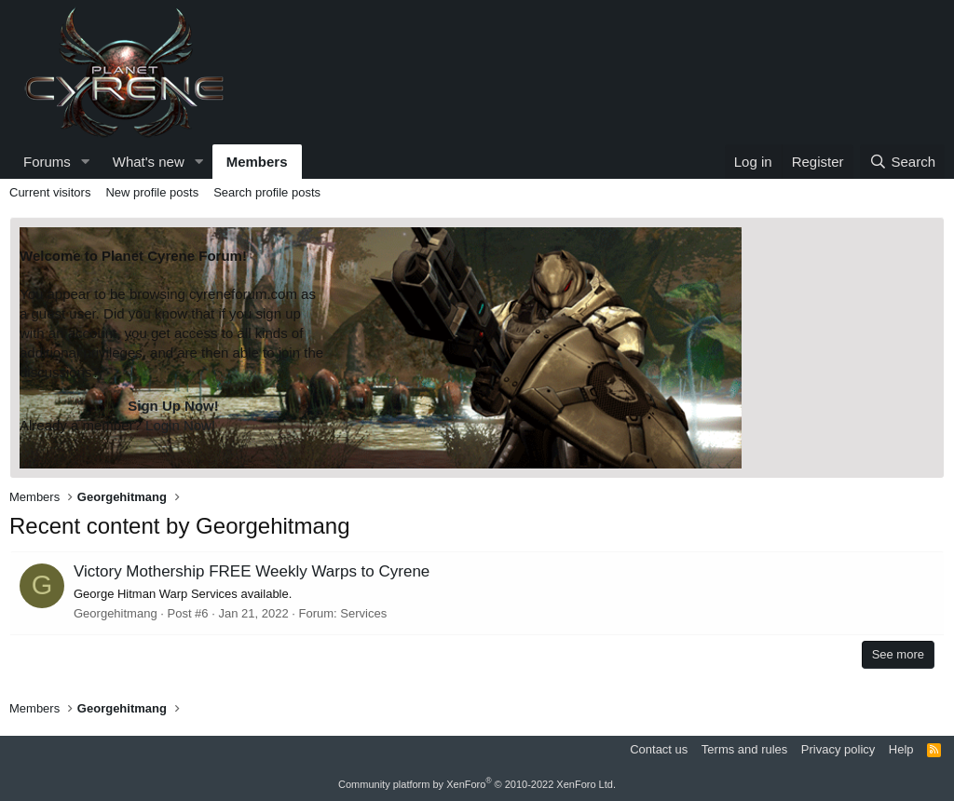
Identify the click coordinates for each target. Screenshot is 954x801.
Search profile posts (266, 192)
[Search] (902, 161)
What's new (148, 162)
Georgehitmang (115, 613)
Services (363, 613)
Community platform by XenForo (477, 784)
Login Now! (180, 425)
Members (257, 162)
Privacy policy (838, 749)
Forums (47, 162)
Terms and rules (744, 749)
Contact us (659, 749)
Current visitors (49, 192)
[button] (86, 161)
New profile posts (151, 192)
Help (901, 749)
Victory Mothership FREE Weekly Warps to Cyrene (251, 571)
